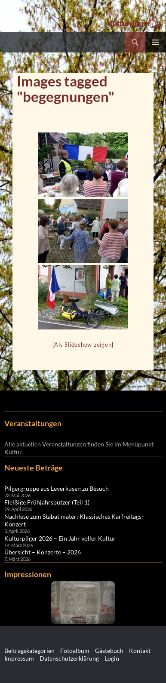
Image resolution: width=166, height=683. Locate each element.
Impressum (19, 658)
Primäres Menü (155, 42)
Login (112, 658)
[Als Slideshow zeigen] (83, 344)
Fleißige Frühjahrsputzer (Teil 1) (46, 502)
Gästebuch (109, 650)
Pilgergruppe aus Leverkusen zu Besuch (56, 488)
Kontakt (140, 650)
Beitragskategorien (29, 650)
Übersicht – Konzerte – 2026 (42, 552)
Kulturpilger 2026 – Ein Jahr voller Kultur (60, 538)
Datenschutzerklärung (69, 658)
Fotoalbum (74, 650)
